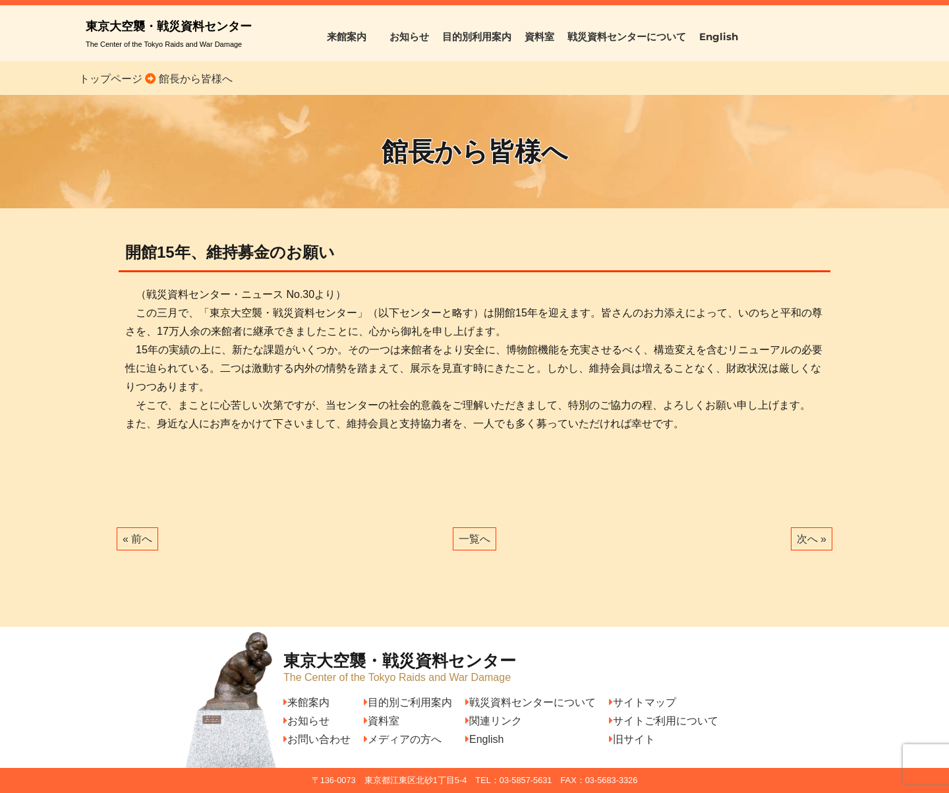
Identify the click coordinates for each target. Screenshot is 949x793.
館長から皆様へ (194, 78)
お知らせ (409, 36)
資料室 (539, 36)
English (718, 36)
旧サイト (632, 739)
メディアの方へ (403, 739)
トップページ (110, 78)
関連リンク (493, 720)
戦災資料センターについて (626, 36)
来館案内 (351, 36)
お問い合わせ (317, 739)
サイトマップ (642, 702)
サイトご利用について (663, 720)
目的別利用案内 (476, 36)
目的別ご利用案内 (408, 702)
